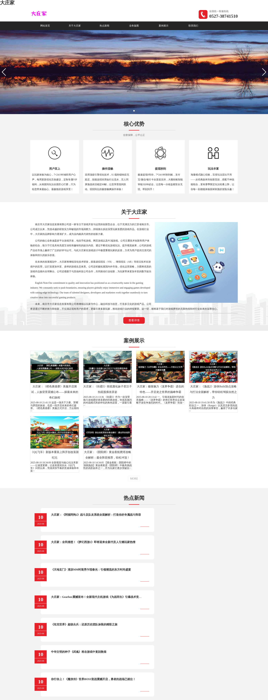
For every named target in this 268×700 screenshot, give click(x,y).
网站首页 (45, 25)
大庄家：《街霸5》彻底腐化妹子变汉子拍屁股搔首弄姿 (107, 389)
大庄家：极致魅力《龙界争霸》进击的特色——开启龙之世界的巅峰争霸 (160, 389)
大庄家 (7, 2)
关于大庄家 (75, 25)
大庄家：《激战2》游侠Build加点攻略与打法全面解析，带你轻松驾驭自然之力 (213, 392)
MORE (134, 478)
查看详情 (134, 320)
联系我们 (193, 25)
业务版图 (134, 25)
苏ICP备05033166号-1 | (130, 685)
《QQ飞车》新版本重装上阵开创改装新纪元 (54, 455)
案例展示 (163, 25)
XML (147, 685)
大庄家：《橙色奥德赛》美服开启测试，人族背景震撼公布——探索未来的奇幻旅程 (54, 392)
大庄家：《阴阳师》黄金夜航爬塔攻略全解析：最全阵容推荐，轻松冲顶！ (107, 455)
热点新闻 (104, 25)
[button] (134, 110)
